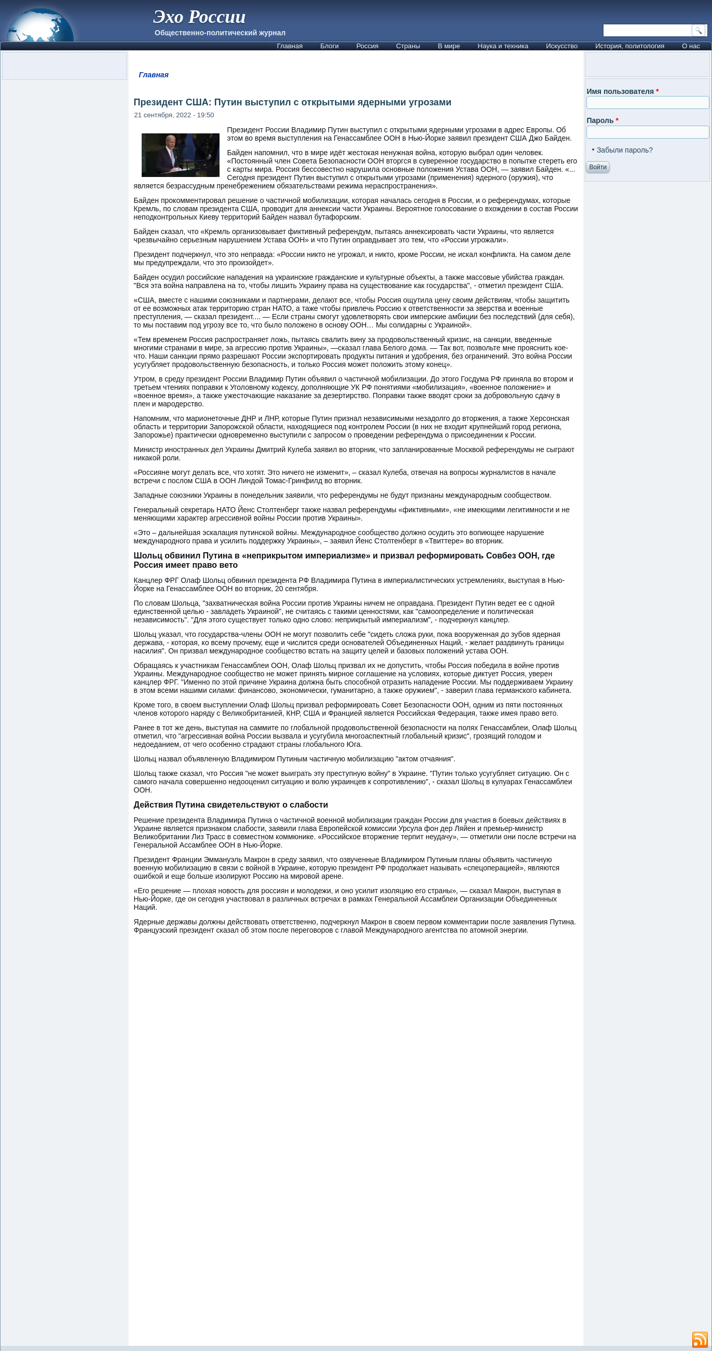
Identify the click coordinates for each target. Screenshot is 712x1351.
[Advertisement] (356, 1230)
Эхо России (199, 16)
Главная (290, 46)
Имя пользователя (622, 91)
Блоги (329, 46)
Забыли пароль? (625, 150)
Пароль (602, 120)
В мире (449, 46)
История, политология (629, 46)
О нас (691, 46)
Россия (368, 46)
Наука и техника (503, 46)
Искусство (562, 46)
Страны (408, 46)
